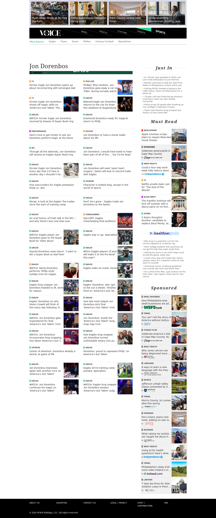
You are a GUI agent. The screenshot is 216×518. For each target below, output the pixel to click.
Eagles (52, 41)
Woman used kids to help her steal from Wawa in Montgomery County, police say (162, 83)
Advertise (61, 502)
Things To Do (150, 330)
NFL (33, 147)
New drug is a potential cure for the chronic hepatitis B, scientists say (160, 242)
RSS (166, 502)
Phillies (87, 41)
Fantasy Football (105, 41)
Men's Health (150, 163)
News (84, 32)
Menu (34, 33)
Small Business (152, 296)
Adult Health (150, 346)
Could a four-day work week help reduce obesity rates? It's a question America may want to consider (163, 260)
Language (149, 363)
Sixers (75, 41)
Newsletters (124, 41)
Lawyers (148, 479)
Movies (89, 131)
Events (141, 31)
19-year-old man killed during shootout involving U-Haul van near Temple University (162, 99)
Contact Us (89, 502)
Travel (147, 313)
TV (33, 81)
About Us (34, 502)
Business (148, 429)
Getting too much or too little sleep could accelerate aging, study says (163, 253)
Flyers (64, 41)
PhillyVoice (50, 33)
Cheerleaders (92, 214)
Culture (122, 31)
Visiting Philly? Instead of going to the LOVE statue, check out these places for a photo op (162, 91)
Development (150, 130)
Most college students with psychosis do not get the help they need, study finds (163, 247)
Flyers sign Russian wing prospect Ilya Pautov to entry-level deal (162, 111)
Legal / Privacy (118, 502)
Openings (148, 413)
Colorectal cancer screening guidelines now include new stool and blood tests (162, 267)
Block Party (150, 196)
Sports (160, 32)
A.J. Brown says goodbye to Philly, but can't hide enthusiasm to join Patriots (162, 78)
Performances (39, 131)
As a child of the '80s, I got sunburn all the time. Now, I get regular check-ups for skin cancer (164, 274)
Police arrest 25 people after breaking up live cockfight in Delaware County (163, 105)
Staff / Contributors (144, 504)
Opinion (90, 181)
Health (103, 31)
